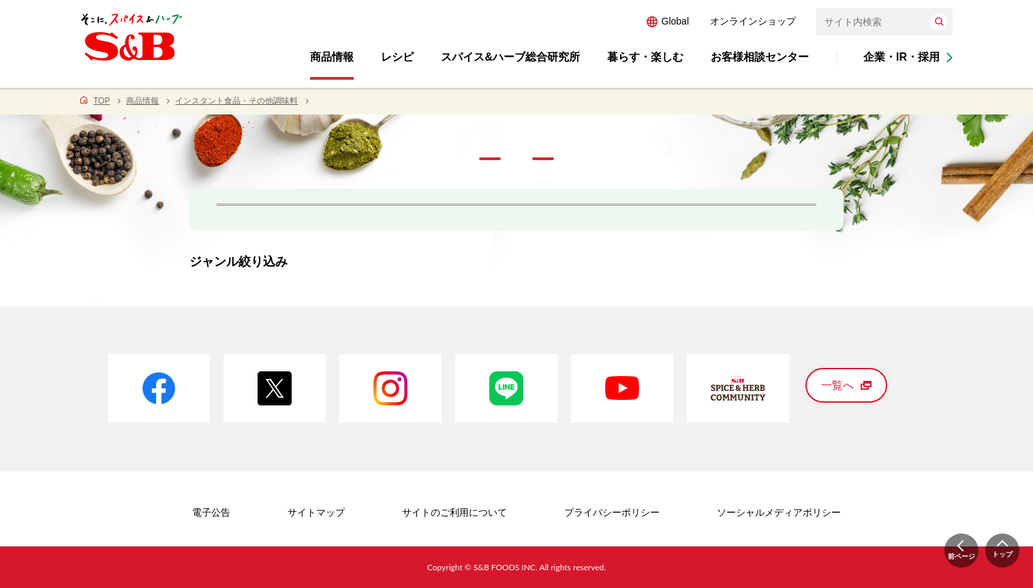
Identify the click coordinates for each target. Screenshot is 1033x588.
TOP (101, 101)
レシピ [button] (397, 57)
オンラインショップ (753, 21)
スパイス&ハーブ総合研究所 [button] (510, 57)
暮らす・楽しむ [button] (645, 57)
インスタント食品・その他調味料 (236, 101)
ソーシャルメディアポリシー (779, 512)
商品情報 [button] (332, 57)
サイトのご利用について (454, 512)
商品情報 (142, 101)
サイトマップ (316, 512)
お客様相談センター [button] (760, 57)
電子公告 (211, 512)
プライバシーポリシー (612, 512)
